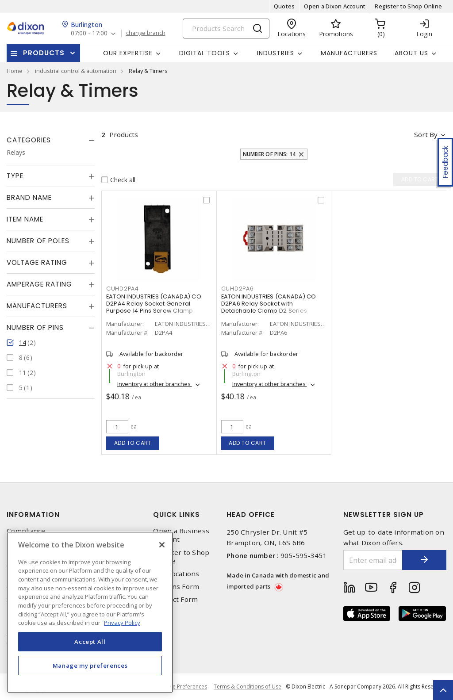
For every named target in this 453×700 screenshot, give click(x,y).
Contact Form (175, 599)
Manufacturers (349, 53)
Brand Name (29, 197)
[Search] (226, 28)
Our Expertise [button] (128, 53)
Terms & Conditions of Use (247, 686)
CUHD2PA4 (122, 288)
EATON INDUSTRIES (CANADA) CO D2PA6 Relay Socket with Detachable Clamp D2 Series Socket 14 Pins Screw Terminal (268, 307)
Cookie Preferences (182, 686)
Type (15, 175)
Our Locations (176, 574)
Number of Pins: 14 (269, 154)
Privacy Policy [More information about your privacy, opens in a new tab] (122, 623)
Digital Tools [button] (204, 53)
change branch (145, 33)
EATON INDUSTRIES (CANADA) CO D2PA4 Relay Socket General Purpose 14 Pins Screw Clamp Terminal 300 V (153, 307)
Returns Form (176, 586)
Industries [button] (275, 53)
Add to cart (133, 443)
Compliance (26, 531)
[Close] (162, 545)
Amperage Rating (39, 284)
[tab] (51, 140)
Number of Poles (38, 240)
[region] (90, 612)
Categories (29, 140)
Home (15, 71)
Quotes (284, 6)
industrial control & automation (75, 71)
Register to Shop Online (408, 6)
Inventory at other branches (154, 384)
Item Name (25, 219)
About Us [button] (411, 53)
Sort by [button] (426, 134)
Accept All (90, 642)
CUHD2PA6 (237, 288)
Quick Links (176, 514)
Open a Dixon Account (334, 6)
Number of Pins (35, 327)
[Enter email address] (373, 560)
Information (33, 514)
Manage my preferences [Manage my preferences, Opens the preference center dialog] (90, 665)
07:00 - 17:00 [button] (89, 33)
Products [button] (44, 52)
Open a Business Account (181, 535)
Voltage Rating (37, 262)
